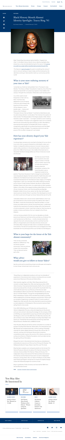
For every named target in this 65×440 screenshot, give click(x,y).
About (34, 431)
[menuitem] (47, 427)
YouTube (61, 427)
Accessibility (44, 431)
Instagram (57, 427)
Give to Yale (24, 420)
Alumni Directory (46, 1)
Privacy (48, 431)
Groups (39, 6)
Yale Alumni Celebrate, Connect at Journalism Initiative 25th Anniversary (38, 404)
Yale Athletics (28, 437)
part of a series (26, 69)
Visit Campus (8, 420)
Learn (60, 6)
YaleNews (35, 437)
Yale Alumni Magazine (44, 437)
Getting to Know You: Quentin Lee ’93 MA (11, 401)
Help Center (57, 420)
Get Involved (53, 6)
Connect (45, 6)
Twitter (52, 427)
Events (33, 6)
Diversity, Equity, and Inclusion (29, 369)
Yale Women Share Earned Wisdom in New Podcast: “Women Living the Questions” (25, 404)
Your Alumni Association (22, 6)
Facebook (48, 427)
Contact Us (41, 420)
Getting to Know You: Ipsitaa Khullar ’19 (52, 401)
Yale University (19, 437)
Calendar (53, 1)
